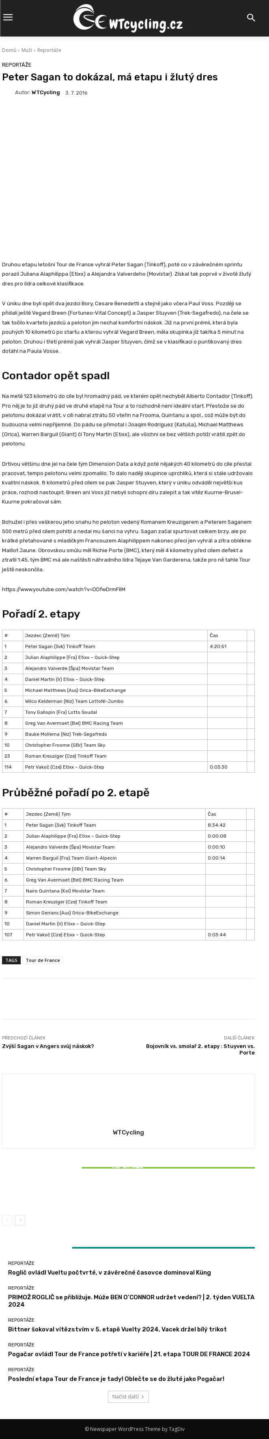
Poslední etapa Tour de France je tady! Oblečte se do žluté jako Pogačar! (116, 1379)
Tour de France (43, 960)
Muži (27, 50)
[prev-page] (7, 1220)
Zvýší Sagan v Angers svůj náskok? (48, 1046)
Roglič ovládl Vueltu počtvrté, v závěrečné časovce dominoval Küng (109, 1272)
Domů (9, 50)
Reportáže (49, 50)
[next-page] (20, 1220)
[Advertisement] (128, 169)
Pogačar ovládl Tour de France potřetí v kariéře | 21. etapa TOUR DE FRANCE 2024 (129, 1354)
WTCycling (46, 92)
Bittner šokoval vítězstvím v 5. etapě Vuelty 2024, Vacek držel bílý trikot (129, 1194)
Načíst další (128, 1396)
